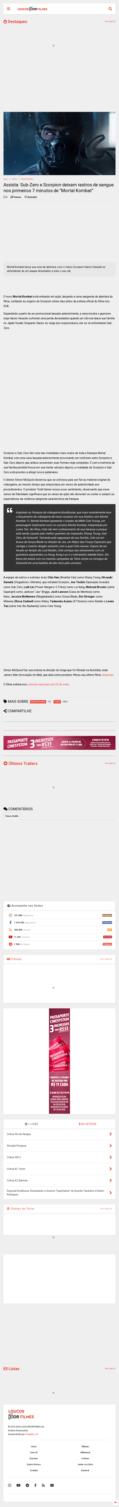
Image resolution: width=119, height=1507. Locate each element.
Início (6, 179)
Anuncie (85, 1470)
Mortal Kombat (27, 179)
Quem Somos (34, 1464)
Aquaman (107, 675)
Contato (34, 1470)
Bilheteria (85, 1452)
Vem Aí (33, 1452)
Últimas (14, 959)
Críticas (85, 1458)
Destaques (15, 21)
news (14, 179)
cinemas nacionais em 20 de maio (48, 684)
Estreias (34, 1458)
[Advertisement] (59, 82)
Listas (11, 1368)
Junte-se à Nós (85, 1464)
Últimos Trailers (20, 763)
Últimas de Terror (20, 1208)
